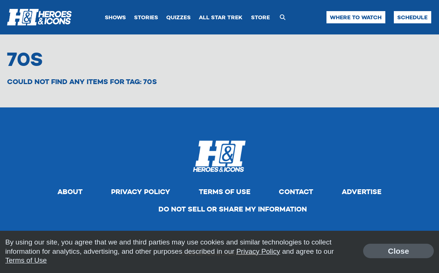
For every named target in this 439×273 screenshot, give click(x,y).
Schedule (412, 17)
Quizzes (178, 17)
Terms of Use (225, 191)
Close (398, 251)
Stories (146, 17)
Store (260, 17)
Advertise (362, 191)
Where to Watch (356, 17)
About (70, 191)
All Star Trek (220, 17)
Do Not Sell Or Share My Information (232, 209)
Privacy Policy (140, 191)
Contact (296, 191)
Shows (115, 17)
